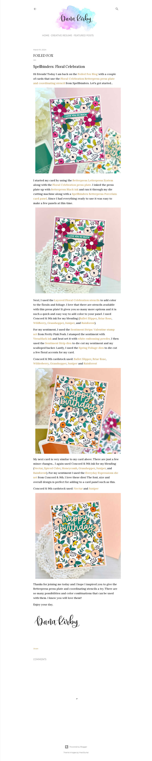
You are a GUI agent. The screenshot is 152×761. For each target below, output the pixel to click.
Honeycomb (69, 468)
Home (45, 35)
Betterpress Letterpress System (93, 180)
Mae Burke (83, 752)
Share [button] (35, 648)
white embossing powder (94, 338)
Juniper (70, 323)
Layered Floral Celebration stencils (77, 300)
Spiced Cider (52, 468)
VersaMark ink (42, 338)
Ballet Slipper (88, 318)
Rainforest (88, 323)
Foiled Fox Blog (88, 74)
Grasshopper (55, 323)
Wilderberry (41, 363)
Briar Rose (104, 318)
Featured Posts (84, 35)
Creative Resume (61, 35)
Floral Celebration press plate (72, 185)
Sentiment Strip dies (58, 343)
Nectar (38, 468)
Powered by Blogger (76, 747)
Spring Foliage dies (91, 348)
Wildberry (39, 323)
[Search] (117, 8)
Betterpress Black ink (64, 189)
